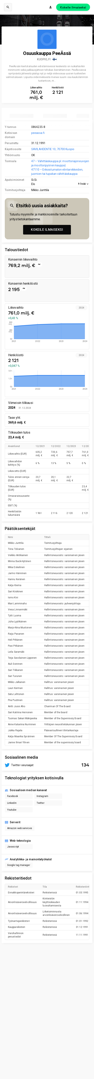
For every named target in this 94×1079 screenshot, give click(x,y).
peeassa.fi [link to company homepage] (38, 132)
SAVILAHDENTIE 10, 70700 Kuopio (52, 149)
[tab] (21, 116)
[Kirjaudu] (51, 7)
